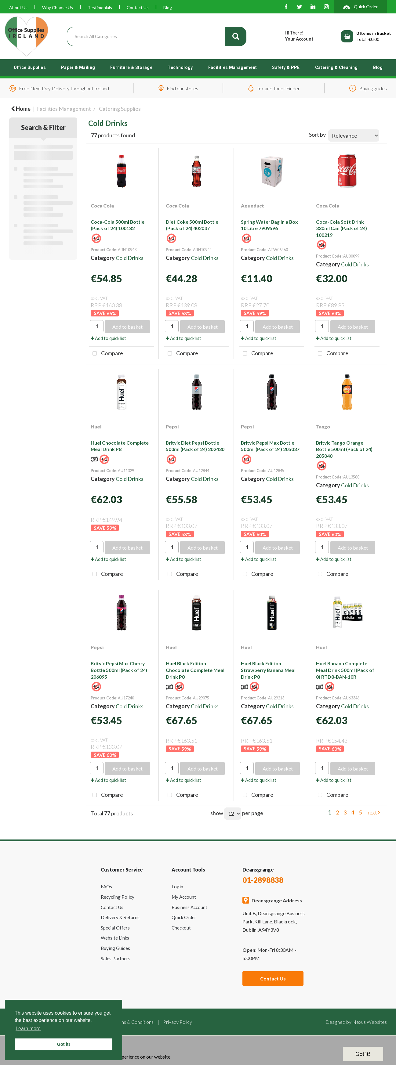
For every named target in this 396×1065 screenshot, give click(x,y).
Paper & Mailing (78, 67)
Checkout (181, 927)
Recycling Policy (117, 897)
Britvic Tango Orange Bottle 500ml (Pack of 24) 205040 (344, 449)
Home (21, 108)
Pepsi (172, 426)
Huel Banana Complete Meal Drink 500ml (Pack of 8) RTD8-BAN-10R (345, 669)
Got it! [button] (63, 1044)
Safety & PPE (286, 67)
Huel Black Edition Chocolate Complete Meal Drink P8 (195, 669)
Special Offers (115, 927)
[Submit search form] (235, 36)
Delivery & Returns (120, 917)
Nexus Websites (369, 1022)
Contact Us (138, 7)
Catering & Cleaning (336, 67)
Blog (167, 7)
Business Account (189, 907)
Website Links (115, 937)
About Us (18, 7)
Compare (106, 353)
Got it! (363, 1053)
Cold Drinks (130, 258)
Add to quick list (108, 338)
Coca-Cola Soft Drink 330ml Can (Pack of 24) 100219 (341, 228)
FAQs (106, 886)
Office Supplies (30, 67)
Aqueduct (252, 205)
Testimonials (100, 7)
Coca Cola (102, 205)
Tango (323, 426)
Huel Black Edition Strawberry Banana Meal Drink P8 (268, 669)
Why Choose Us (57, 7)
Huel (96, 426)
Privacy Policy (177, 1022)
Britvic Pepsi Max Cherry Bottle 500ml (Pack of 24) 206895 (119, 669)
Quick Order (184, 917)
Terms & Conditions (133, 1022)
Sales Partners (115, 958)
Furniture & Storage (131, 67)
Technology (180, 67)
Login (177, 886)
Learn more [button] (28, 1028)
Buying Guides (115, 948)
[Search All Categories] (157, 36)
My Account (184, 897)
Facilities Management (232, 67)
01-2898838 (262, 879)
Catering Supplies (120, 108)
